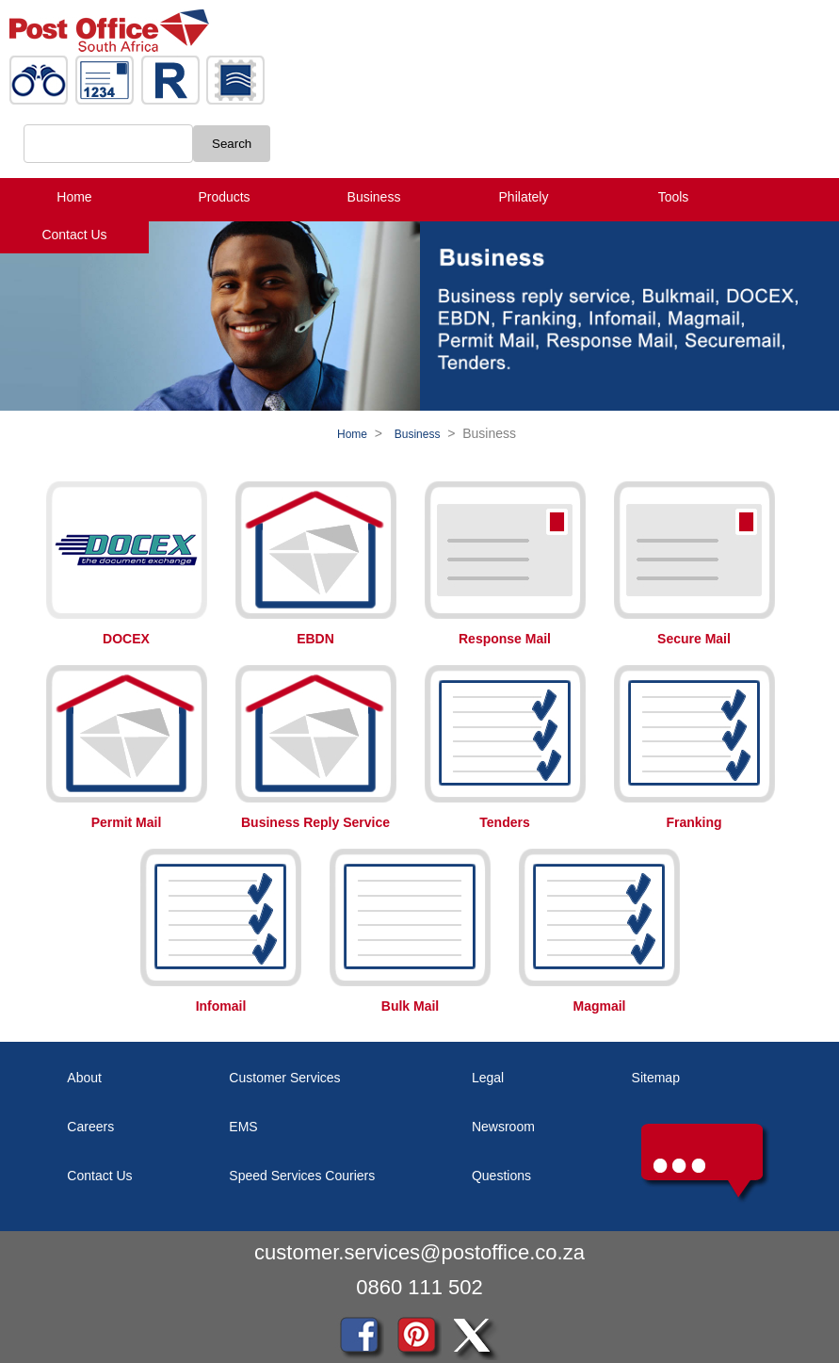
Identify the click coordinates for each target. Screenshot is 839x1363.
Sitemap (656, 1077)
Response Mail (505, 638)
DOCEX (126, 638)
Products (224, 196)
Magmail (599, 1006)
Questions (501, 1175)
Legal (488, 1077)
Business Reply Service (315, 822)
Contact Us (73, 234)
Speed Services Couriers (302, 1175)
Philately (524, 196)
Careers (90, 1126)
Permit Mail (126, 822)
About (84, 1077)
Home (73, 196)
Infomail (221, 1006)
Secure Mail (694, 638)
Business (374, 196)
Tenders (504, 822)
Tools (673, 196)
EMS (243, 1126)
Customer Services (284, 1077)
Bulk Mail (410, 1006)
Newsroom (503, 1126)
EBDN (315, 638)
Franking (693, 822)
